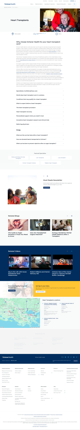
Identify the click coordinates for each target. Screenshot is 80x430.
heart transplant (52, 51)
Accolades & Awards (44, 393)
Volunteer (29, 391)
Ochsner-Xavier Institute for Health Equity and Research (20, 404)
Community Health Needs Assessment (71, 372)
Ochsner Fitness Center (58, 391)
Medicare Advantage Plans (58, 371)
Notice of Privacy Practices (29, 415)
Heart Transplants (15, 7)
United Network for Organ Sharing (27, 60)
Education (4, 387)
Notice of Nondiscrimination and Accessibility (41, 415)
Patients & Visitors (38, 4)
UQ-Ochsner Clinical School (7, 391)
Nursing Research (18, 395)
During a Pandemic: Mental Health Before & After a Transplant (61, 235)
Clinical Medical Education (6, 393)
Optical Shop (56, 389)
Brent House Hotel (57, 393)
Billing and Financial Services (7, 371)
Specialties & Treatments (49, 4)
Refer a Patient (17, 373)
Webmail (42, 371)
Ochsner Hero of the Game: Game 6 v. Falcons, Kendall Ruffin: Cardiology (61, 274)
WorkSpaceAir (43, 373)
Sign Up (76, 361)
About (31, 4)
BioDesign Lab (17, 401)
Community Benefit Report (72, 374)
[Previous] (44, 176)
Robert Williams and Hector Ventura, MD (40, 273)
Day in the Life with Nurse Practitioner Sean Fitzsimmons (17, 274)
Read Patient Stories (5, 382)
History (42, 389)
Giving (29, 387)
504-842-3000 (46, 324)
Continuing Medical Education (7, 397)
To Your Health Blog (31, 371)
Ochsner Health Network (45, 398)
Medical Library (4, 398)
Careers (69, 4)
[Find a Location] (18, 34)
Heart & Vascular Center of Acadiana (67, 305)
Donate (29, 389)
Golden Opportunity (31, 373)
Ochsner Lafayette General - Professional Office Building (50, 305)
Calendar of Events (70, 383)
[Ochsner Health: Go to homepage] (9, 3)
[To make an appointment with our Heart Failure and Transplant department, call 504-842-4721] (62, 34)
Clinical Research (18, 389)
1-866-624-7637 (14, 361)
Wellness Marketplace (32, 375)
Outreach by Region (70, 381)
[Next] (47, 176)
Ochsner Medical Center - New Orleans (51, 319)
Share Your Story (5, 380)
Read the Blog (12, 291)
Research (16, 387)
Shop (55, 387)
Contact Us (43, 400)
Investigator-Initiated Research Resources (20, 399)
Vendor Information (59, 415)
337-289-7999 (46, 309)
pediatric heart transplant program (54, 73)
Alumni (42, 397)
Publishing (4, 400)
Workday (42, 375)
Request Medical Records (6, 379)
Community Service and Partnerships (71, 379)
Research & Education (61, 4)
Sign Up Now (46, 188)
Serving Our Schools (70, 376)
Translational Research (19, 391)
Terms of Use (53, 415)
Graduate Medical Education (7, 395)
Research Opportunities (19, 397)
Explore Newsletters (40, 292)
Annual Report (43, 391)
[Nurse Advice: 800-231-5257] (40, 34)
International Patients (6, 377)
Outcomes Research (18, 393)
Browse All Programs (5, 389)
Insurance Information (6, 375)
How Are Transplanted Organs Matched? (38, 234)
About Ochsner (43, 387)
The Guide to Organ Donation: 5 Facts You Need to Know (18, 235)
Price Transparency (5, 373)
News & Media (43, 395)
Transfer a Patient (18, 371)
